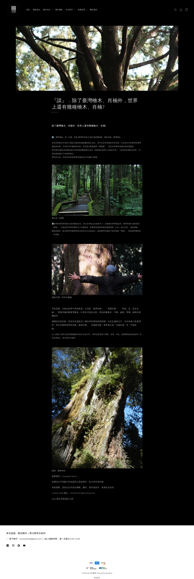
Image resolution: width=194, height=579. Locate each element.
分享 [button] (55, 118)
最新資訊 (36, 10)
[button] (175, 10)
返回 (97, 511)
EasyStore (109, 573)
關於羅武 (93, 10)
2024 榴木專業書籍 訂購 (62, 498)
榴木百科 (46, 10)
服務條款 (97, 577)
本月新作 (69, 10)
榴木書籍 (59, 10)
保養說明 (81, 10)
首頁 (28, 10)
